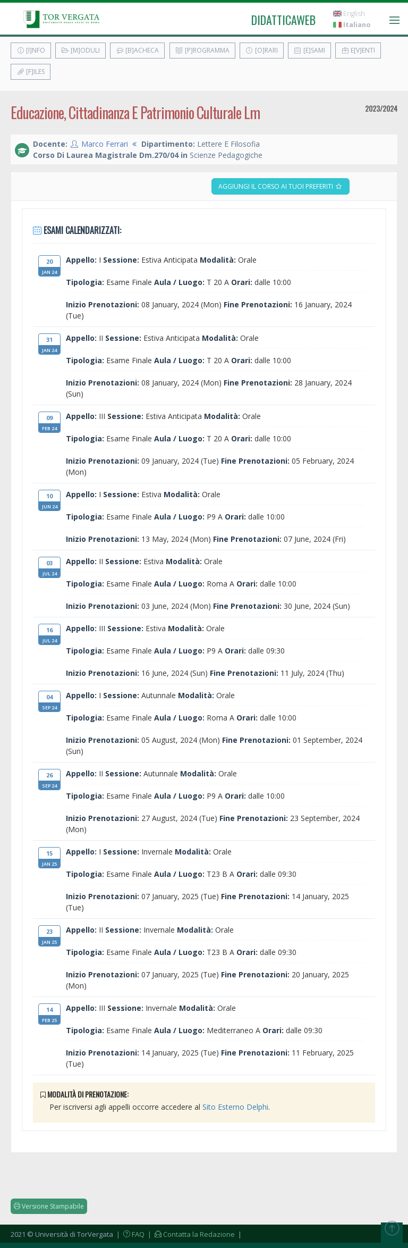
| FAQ (129, 1234)
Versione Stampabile (49, 1206)
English (349, 13)
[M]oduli (80, 50)
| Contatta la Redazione (190, 1234)
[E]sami (309, 50)
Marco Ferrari (104, 144)
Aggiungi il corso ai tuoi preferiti (280, 186)
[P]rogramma (202, 50)
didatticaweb (283, 19)
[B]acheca (137, 50)
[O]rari (261, 50)
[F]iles (30, 71)
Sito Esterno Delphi (235, 1107)
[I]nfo (30, 50)
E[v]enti (358, 50)
